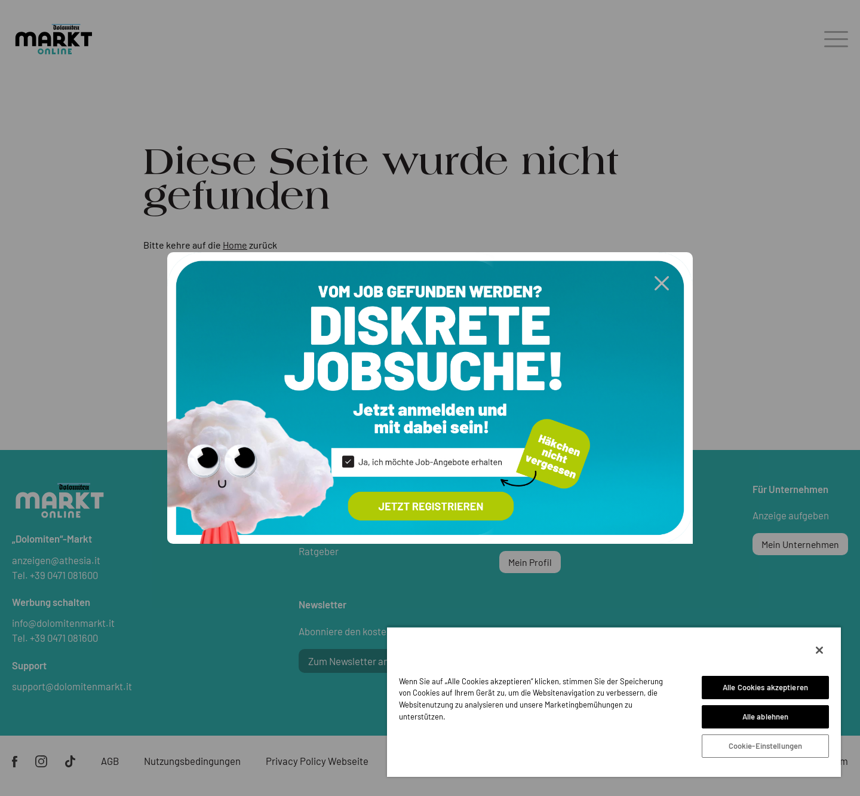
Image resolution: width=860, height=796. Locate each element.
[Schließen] (819, 650)
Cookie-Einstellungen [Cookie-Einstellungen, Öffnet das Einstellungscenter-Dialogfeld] (766, 746)
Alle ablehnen (765, 716)
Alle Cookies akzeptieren (765, 687)
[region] (614, 701)
